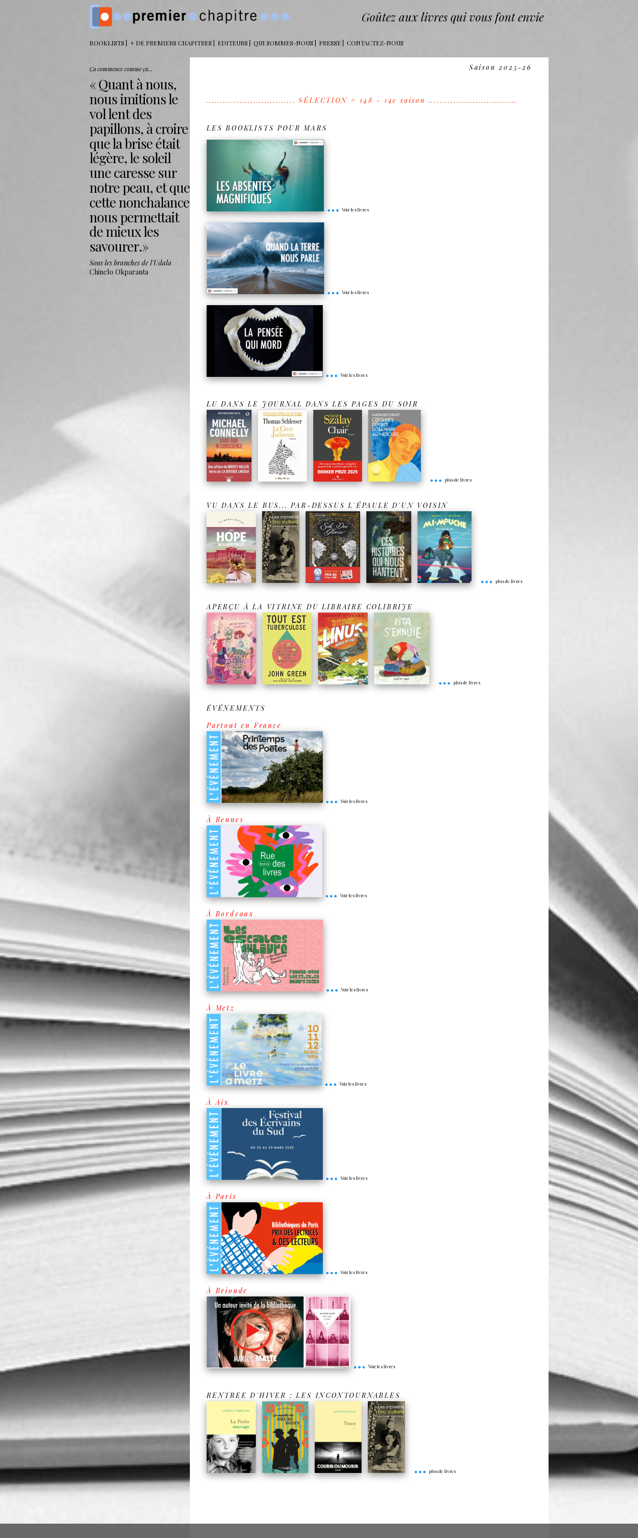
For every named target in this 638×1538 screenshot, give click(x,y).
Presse (330, 43)
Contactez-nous (375, 43)
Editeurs (233, 43)
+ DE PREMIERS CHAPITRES (171, 43)
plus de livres (450, 480)
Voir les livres (348, 209)
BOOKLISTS (106, 43)
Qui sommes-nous (283, 43)
